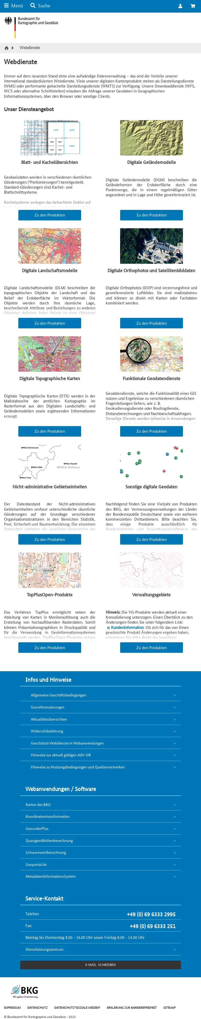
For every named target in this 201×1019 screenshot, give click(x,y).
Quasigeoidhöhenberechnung (49, 840)
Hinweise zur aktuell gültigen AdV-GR (61, 754)
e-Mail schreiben (100, 964)
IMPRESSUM (12, 1007)
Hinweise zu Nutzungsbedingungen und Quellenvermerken (78, 766)
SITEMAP (169, 1007)
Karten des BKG (38, 804)
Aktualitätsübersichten (49, 719)
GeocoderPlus (37, 828)
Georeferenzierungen (47, 707)
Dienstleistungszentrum (44, 949)
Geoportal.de (36, 864)
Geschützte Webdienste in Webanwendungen (67, 743)
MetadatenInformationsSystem (51, 876)
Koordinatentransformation (48, 816)
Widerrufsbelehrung (47, 730)
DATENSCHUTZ (37, 1007)
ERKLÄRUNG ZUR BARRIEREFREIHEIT (132, 1007)
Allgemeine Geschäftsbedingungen (58, 694)
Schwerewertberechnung (46, 852)
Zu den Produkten (50, 215)
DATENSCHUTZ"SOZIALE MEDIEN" (77, 1007)
